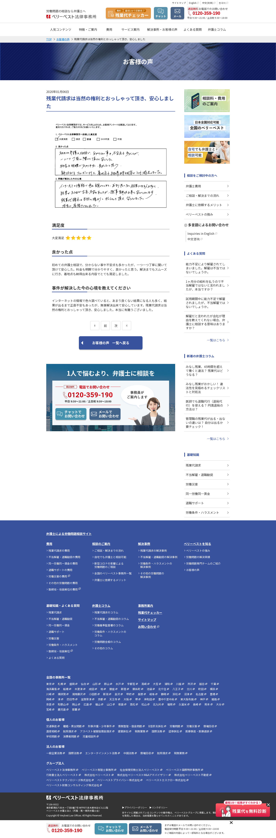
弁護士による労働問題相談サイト (69, 534)
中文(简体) (207, 2)
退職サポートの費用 (60, 570)
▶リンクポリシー (158, 807)
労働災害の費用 (58, 576)
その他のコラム (103, 648)
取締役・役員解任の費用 (63, 589)
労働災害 (192, 484)
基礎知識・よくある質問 (63, 606)
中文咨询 (193, 239)
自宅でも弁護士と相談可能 (110, 557)
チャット (160, 16)
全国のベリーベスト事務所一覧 (113, 573)
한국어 (222, 2)
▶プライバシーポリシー (134, 807)
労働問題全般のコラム (107, 641)
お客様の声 (192, 570)
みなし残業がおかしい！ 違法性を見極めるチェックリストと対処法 (205, 388)
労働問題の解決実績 (198, 557)
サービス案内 (130, 29)
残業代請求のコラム (106, 612)
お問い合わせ (147, 627)
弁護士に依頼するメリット (204, 205)
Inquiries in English (200, 233)
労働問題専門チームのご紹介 (203, 563)
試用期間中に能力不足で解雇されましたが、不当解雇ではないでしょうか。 (205, 302)
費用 (49, 544)
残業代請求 (193, 465)
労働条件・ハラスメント (202, 512)
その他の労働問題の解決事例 (152, 575)
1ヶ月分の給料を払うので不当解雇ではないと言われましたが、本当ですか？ (205, 285)
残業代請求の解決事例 (153, 550)
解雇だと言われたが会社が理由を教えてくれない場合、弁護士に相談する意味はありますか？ (205, 322)
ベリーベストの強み (199, 214)
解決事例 (144, 544)
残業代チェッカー (150, 613)
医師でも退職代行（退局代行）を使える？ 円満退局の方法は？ (204, 405)
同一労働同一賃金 (198, 493)
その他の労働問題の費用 (63, 583)
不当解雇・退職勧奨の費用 (64, 557)
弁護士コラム (217, 29)
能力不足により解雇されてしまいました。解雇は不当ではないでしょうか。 (205, 268)
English (192, 2)
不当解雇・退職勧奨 (199, 474)
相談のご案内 (101, 544)
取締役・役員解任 (59, 651)
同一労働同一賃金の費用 (63, 563)
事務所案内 (145, 606)
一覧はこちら (216, 340)
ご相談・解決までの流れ (202, 195)
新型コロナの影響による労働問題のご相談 (109, 565)
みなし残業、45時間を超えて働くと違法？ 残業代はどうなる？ (204, 370)
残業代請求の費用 (59, 550)
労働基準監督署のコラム (109, 625)
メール (177, 16)
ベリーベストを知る (197, 544)
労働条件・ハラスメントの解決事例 (156, 565)
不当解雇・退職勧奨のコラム (111, 618)
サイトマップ (179, 2)
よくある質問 (192, 29)
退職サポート (195, 503)
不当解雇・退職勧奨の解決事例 (158, 557)
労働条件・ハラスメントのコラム (110, 633)
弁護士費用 (193, 186)
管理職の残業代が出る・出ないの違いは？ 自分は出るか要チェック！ (205, 422)
